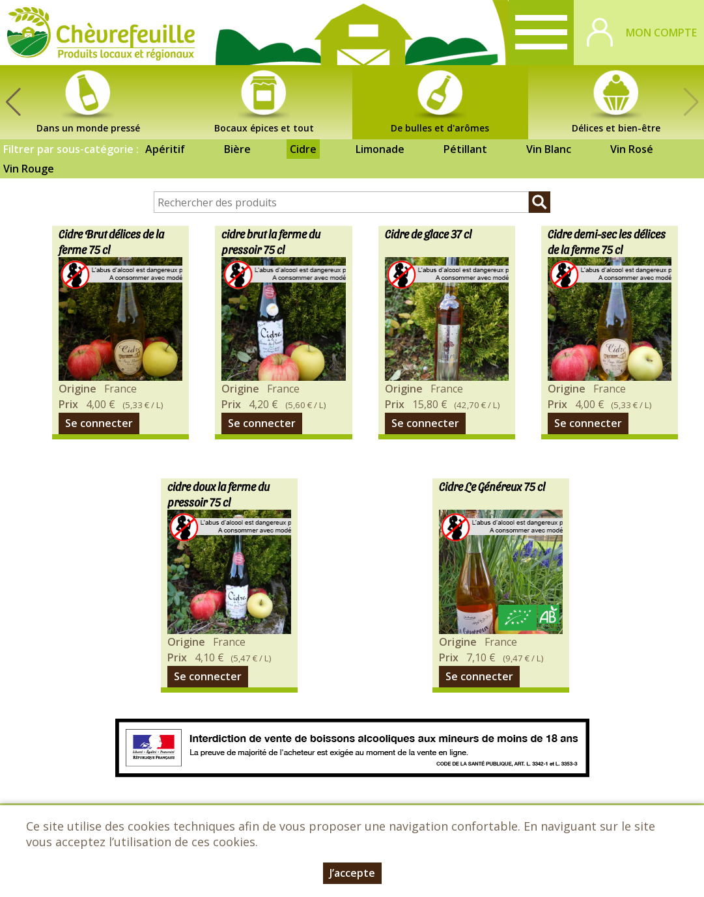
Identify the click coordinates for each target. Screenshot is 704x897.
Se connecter (99, 423)
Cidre (303, 149)
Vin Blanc (548, 149)
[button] (13, 102)
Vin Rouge (28, 168)
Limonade (380, 149)
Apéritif (165, 149)
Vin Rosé (631, 149)
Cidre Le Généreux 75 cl (492, 486)
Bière (237, 149)
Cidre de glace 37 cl (428, 233)
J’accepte (352, 873)
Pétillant (465, 149)
